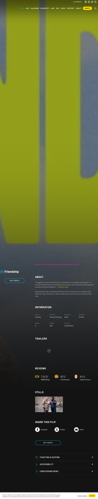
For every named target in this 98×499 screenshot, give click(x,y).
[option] (49, 351)
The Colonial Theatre (8, 8)
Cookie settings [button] (82, 496)
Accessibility (64, 464)
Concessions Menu (64, 471)
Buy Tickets (14, 280)
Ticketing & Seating (64, 457)
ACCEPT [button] (92, 496)
